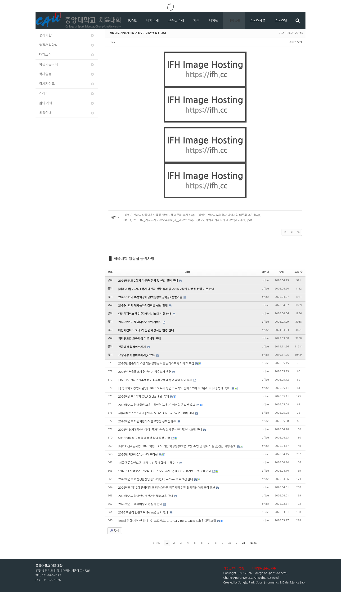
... (236, 542)
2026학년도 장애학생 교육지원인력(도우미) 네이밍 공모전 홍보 (157, 404)
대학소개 (152, 20)
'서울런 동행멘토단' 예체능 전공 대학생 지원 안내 (148, 462)
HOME (132, 20)
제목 (187, 272)
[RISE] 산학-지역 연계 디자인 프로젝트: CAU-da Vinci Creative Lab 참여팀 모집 (167, 520)
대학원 (213, 20)
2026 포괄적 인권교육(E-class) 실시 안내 (143, 512)
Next (253, 542)
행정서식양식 (66, 45)
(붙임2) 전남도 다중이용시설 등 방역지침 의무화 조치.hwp (159, 215)
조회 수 (299, 272)
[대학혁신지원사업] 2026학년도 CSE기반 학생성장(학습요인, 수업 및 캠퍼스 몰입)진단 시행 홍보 (177, 446)
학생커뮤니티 (66, 64)
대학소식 (66, 55)
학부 (196, 20)
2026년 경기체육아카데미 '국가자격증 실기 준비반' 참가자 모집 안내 (160, 429)
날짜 (281, 272)
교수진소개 (176, 20)
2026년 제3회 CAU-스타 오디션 (138, 454)
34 (243, 542)
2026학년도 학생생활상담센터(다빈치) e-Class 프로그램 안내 (156, 479)
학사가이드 (66, 84)
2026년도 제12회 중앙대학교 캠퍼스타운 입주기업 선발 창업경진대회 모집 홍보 (167, 487)
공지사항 (66, 35)
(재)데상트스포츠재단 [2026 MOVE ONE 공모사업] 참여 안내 (156, 413)
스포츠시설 (257, 20)
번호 (110, 272)
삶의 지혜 (66, 103)
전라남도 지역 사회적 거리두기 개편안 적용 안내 (137, 33)
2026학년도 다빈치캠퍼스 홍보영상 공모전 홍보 (147, 421)
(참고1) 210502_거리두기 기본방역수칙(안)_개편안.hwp (158, 220)
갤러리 (66, 93)
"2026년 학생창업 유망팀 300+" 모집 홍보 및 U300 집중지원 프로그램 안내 (165, 471)
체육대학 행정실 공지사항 (133, 258)
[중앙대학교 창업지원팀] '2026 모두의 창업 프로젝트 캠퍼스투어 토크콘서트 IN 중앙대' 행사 (174, 388)
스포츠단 (281, 20)
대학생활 (234, 20)
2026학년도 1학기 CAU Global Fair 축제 (144, 396)
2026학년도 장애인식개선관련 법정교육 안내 (146, 496)
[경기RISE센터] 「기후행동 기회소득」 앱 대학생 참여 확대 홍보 (155, 380)
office (112, 42)
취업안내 (66, 113)
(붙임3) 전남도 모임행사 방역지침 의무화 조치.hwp (228, 215)
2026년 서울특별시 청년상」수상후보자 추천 (145, 371)
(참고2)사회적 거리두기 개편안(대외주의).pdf (224, 220)
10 (229, 542)
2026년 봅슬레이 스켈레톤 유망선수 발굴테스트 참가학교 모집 (156, 363)
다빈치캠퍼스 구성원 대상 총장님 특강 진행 (144, 438)
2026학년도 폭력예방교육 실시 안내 (140, 504)
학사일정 (66, 74)
